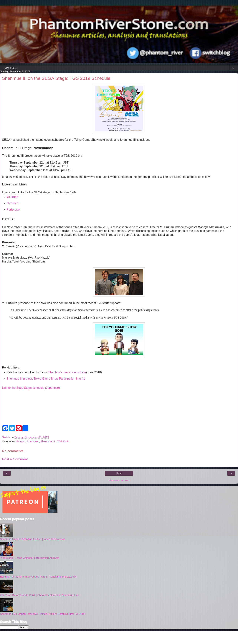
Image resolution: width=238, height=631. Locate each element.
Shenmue (33, 441)
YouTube (12, 196)
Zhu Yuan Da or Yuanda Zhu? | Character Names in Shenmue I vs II (40, 595)
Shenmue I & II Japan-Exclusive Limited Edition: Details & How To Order (42, 613)
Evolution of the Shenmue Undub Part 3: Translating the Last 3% (38, 576)
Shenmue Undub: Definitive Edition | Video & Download (32, 539)
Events (20, 441)
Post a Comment (15, 459)
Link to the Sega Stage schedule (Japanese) (31, 387)
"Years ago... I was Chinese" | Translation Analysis (29, 557)
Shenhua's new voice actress (67, 372)
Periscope (13, 209)
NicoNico (12, 203)
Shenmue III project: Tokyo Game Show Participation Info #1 (46, 378)
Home (119, 473)
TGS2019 (63, 441)
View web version (119, 480)
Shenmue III (48, 441)
